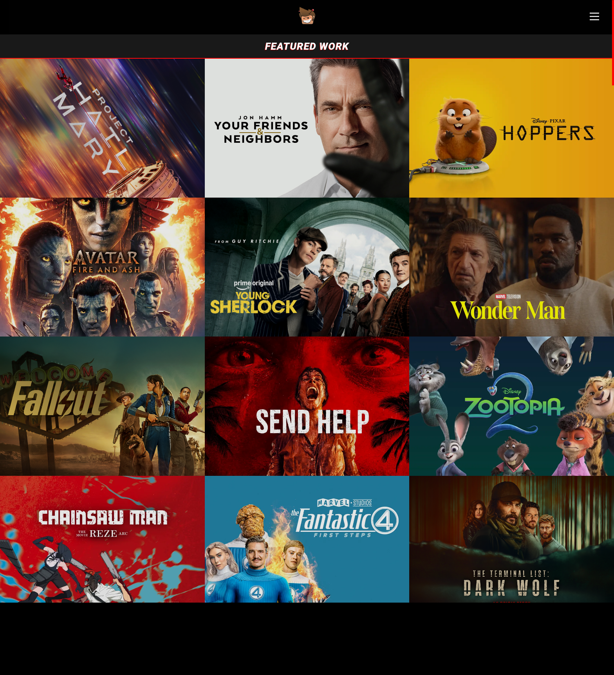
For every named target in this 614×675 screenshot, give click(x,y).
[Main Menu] (594, 19)
